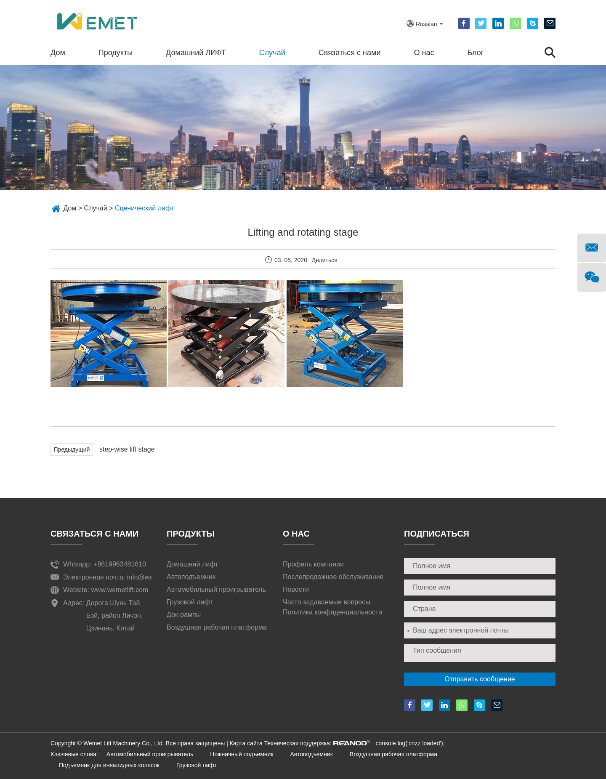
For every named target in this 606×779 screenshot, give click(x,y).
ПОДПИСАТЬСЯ (436, 533)
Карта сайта (246, 743)
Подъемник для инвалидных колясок (109, 765)
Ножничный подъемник (241, 754)
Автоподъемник (191, 576)
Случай (272, 52)
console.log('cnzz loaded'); (409, 743)
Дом (57, 52)
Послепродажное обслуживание (333, 576)
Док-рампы (184, 614)
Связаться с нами (350, 52)
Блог (475, 52)
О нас (424, 52)
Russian (426, 24)
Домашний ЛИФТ (196, 52)
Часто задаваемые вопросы (326, 602)
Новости (296, 589)
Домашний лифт (192, 564)
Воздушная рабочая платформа (217, 627)
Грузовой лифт (190, 602)
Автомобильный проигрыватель (216, 589)
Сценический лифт (144, 208)
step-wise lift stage (127, 449)
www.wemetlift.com (119, 589)
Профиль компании (313, 564)
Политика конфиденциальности (332, 612)
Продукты (115, 52)
